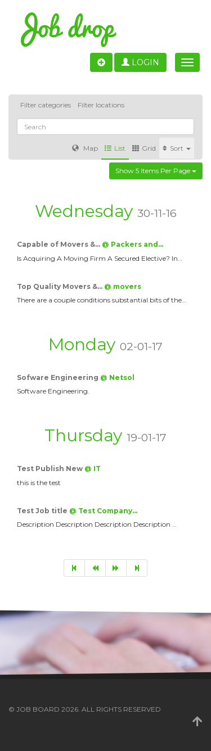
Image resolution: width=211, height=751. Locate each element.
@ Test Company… (103, 510)
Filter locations (101, 105)
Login (140, 62)
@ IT (92, 468)
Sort (177, 148)
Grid (144, 148)
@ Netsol (117, 377)
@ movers (122, 286)
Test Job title (43, 510)
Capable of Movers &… (59, 244)
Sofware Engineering (58, 377)
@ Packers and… (132, 244)
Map (85, 148)
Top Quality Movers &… (60, 286)
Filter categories (45, 105)
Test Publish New (50, 468)
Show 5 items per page (155, 170)
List (115, 148)
